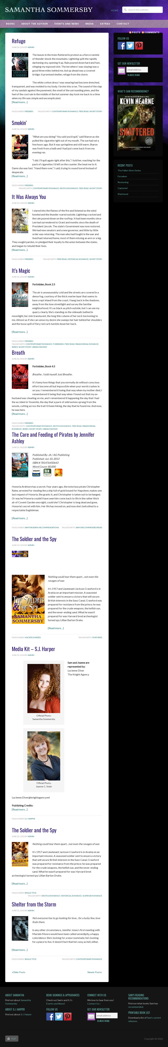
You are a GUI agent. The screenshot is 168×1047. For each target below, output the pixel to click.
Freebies (29, 111)
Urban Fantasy (39, 347)
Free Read (84, 111)
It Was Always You (29, 196)
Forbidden (58, 344)
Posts (136, 32)
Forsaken (122, 176)
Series (15, 347)
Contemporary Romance (65, 111)
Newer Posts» (95, 972)
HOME (114, 10)
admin (31, 47)
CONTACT (123, 23)
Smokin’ (19, 122)
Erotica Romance (69, 188)
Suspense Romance (92, 896)
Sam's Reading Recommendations (42, 527)
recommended (135, 1006)
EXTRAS (105, 23)
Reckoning (123, 182)
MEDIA (89, 23)
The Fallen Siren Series (129, 170)
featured (97, 637)
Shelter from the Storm (34, 904)
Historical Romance (78, 259)
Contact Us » (94, 1003)
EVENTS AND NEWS (66, 23)
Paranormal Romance (87, 344)
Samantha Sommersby (49, 17)
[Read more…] (20, 102)
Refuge (18, 41)
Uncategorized (33, 637)
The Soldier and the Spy (34, 539)
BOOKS (10, 23)
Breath (18, 352)
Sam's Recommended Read (89, 527)
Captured (122, 188)
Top (13, 1038)
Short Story (95, 111)
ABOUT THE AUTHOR (34, 23)
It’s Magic (21, 270)
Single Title (30, 893)
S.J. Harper (30, 818)
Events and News (55, 1003)
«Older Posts (18, 972)
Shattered (123, 194)
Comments (152, 32)
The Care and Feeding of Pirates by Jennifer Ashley (53, 437)
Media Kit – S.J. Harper (33, 649)
